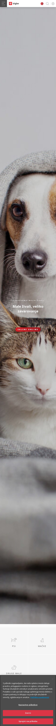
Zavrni (28, 717)
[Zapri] (52, 683)
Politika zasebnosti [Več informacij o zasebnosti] (39, 701)
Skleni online (28, 329)
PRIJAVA (52, 3)
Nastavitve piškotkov (28, 709)
